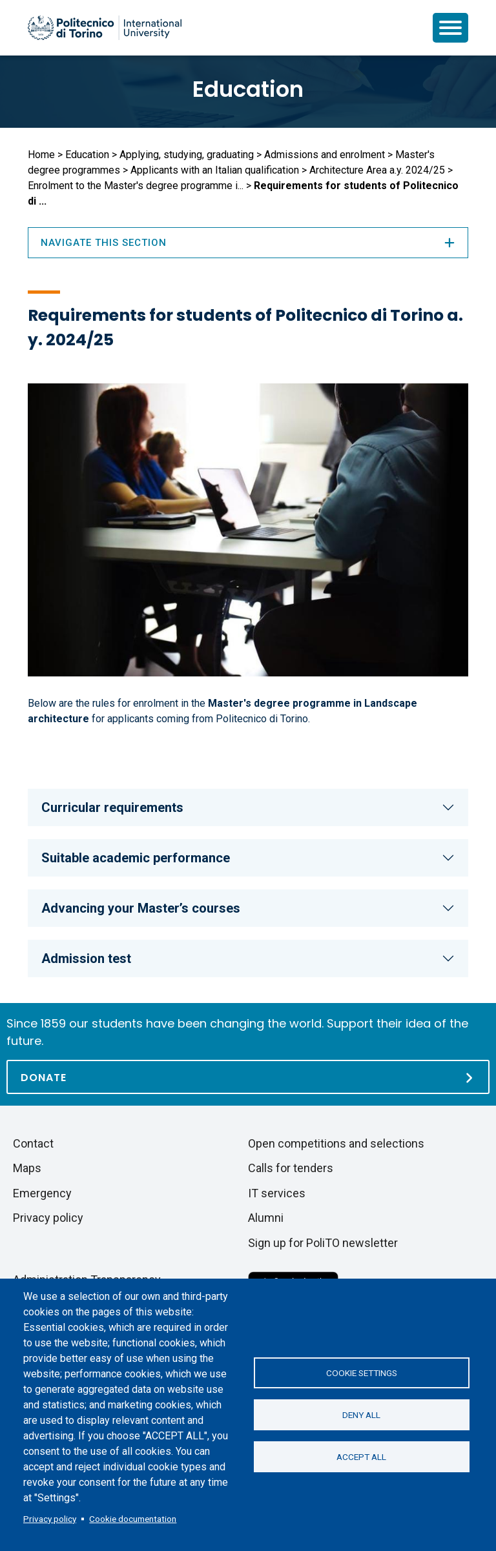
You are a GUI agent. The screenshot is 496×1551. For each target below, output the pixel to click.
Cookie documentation (132, 1519)
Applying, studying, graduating (186, 154)
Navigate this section (248, 242)
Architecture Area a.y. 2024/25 (377, 170)
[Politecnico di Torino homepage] (104, 27)
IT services (276, 1193)
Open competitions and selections (336, 1143)
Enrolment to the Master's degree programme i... (135, 185)
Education (248, 89)
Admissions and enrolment (324, 154)
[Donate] (248, 1077)
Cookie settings (361, 1373)
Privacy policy (49, 1519)
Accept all (361, 1457)
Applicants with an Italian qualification (214, 170)
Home (41, 154)
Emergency (42, 1193)
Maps (27, 1168)
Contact (33, 1143)
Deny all (361, 1415)
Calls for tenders (290, 1168)
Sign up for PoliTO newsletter (323, 1243)
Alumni (266, 1217)
